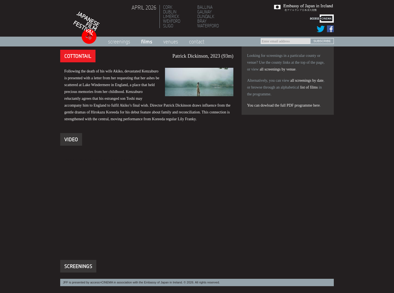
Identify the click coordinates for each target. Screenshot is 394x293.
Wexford (171, 21)
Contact (196, 41)
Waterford (208, 25)
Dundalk (205, 16)
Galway (204, 11)
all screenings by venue (278, 69)
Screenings (119, 41)
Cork (167, 7)
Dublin (169, 11)
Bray (202, 21)
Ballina (205, 7)
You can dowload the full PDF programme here (283, 105)
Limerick (171, 16)
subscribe (322, 41)
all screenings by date (306, 80)
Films (146, 41)
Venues (170, 41)
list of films (309, 87)
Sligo (168, 25)
